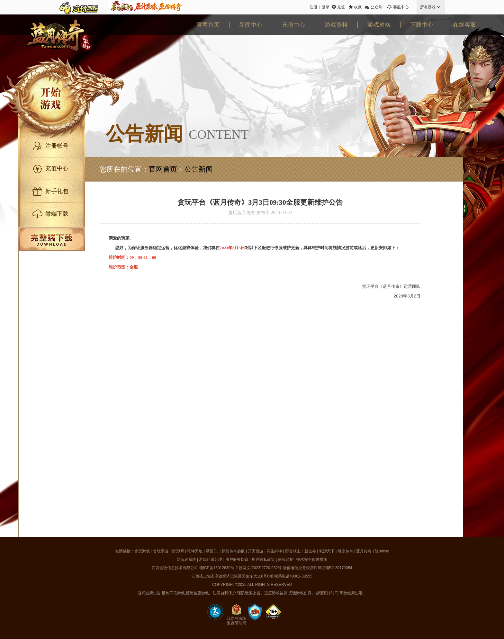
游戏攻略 (379, 25)
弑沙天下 (327, 551)
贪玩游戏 (142, 551)
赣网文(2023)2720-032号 (260, 568)
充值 (341, 7)
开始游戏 (63, 98)
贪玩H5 (177, 551)
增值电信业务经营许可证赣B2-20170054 (317, 568)
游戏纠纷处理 (210, 559)
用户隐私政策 (263, 559)
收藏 (358, 7)
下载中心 (421, 25)
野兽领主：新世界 (300, 551)
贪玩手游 (160, 551)
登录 (325, 7)
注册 (313, 7)
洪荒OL (212, 551)
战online (382, 551)
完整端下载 (51, 239)
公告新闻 (198, 169)
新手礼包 (56, 191)
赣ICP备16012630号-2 (218, 568)
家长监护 (285, 559)
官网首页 (208, 25)
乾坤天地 (195, 551)
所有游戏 (428, 7)
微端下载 (56, 214)
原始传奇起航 (233, 551)
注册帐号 (56, 146)
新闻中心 (250, 25)
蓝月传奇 (364, 551)
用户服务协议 (236, 559)
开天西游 (255, 551)
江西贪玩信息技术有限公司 (175, 568)
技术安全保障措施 (311, 559)
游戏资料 (336, 25)
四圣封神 (274, 551)
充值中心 (293, 25)
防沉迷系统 (186, 559)
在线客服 (464, 25)
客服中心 (401, 7)
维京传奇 (345, 551)
